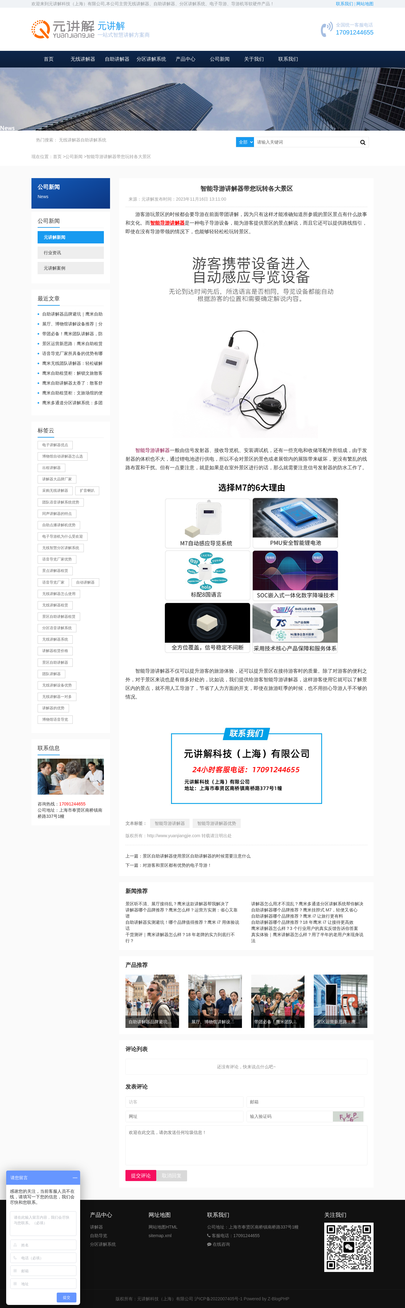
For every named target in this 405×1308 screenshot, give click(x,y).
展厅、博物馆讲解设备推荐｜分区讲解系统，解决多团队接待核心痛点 (70, 324)
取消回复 (172, 1175)
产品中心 (185, 59)
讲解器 (96, 1226)
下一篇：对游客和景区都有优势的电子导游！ (168, 865)
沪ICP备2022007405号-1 (218, 1298)
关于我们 (254, 59)
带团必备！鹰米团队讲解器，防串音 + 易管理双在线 (70, 334)
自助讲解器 (117, 59)
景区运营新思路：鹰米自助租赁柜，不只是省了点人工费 (70, 344)
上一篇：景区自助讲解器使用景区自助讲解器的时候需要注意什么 (188, 856)
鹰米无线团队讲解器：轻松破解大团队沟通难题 (70, 364)
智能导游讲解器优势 (216, 823)
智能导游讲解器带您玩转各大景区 (118, 156)
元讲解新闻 (54, 237)
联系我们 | (346, 4)
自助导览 (98, 1235)
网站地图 (365, 4)
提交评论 (141, 1175)
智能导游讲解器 (152, 450)
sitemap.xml (160, 1235)
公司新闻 (220, 59)
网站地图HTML (163, 1226)
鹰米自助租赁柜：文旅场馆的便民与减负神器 (70, 393)
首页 (49, 59)
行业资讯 (52, 252)
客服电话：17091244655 (233, 1235)
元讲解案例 (54, 268)
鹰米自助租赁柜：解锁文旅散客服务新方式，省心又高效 (70, 374)
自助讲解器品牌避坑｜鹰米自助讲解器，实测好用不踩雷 (70, 314)
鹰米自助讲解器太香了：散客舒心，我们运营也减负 (70, 383)
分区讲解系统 (151, 59)
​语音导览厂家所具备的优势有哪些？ (70, 354)
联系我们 (288, 59)
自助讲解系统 (93, 139)
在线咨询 (218, 1244)
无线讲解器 (83, 59)
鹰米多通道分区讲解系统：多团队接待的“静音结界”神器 (70, 403)
